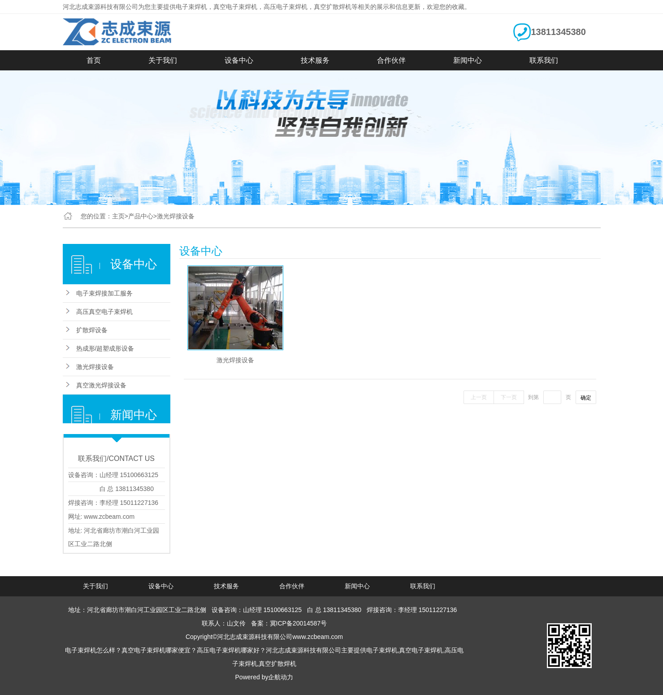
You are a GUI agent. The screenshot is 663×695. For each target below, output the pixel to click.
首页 (94, 60)
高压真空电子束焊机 (104, 311)
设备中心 (239, 60)
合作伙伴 (391, 60)
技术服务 (315, 60)
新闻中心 (467, 60)
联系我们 (543, 60)
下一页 (509, 397)
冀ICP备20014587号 (298, 623)
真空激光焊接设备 (101, 385)
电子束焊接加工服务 (104, 293)
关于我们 (162, 60)
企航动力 (280, 677)
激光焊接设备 (95, 366)
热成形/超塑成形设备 (105, 348)
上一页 (479, 397)
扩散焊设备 (92, 330)
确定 (586, 398)
